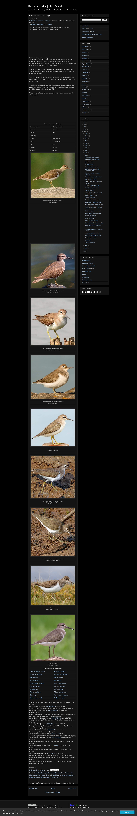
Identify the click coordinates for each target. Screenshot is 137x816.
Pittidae (84, 98)
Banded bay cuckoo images (92, 159)
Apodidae (84, 55)
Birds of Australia (34, 775)
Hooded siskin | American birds (93, 177)
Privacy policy (85, 282)
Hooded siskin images (91, 179)
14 (84, 122)
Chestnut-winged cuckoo (37, 671)
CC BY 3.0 (51, 730)
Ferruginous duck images (92, 157)
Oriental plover (89, 162)
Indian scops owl (59, 686)
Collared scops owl (36, 698)
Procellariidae (85, 101)
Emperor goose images (91, 195)
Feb (86, 136)
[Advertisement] (52, 43)
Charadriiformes (56, 775)
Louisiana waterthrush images (93, 233)
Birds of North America (88, 31)
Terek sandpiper (89, 164)
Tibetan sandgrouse (60, 692)
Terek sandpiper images (91, 167)
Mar (86, 138)
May (86, 143)
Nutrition (84, 274)
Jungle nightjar (34, 677)
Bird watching (50, 773)
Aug (86, 150)
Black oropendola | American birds (94, 204)
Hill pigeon (57, 680)
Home (53, 788)
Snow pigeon (34, 695)
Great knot (88, 240)
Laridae (84, 87)
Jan (86, 133)
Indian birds (33, 777)
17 (84, 129)
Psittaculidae (85, 104)
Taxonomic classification (36, 24)
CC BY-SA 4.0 (56, 718)
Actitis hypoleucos (39, 773)
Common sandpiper (68, 775)
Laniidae (84, 84)
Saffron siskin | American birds (93, 202)
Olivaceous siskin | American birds (94, 223)
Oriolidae (84, 92)
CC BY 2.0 (52, 753)
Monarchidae (85, 89)
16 (84, 126)
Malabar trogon (34, 680)
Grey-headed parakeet (61, 695)
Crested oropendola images (92, 185)
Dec (86, 248)
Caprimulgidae (86, 64)
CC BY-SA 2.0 (52, 710)
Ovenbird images (89, 190)
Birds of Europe (45, 775)
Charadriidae (85, 66)
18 (84, 131)
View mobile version (52, 792)
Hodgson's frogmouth (61, 674)
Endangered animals (87, 263)
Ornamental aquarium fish (89, 266)
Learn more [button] (19, 813)
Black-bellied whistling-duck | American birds (92, 169)
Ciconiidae (84, 69)
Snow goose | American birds (93, 213)
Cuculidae (84, 75)
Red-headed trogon (36, 692)
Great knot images (90, 242)
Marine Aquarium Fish (88, 268)
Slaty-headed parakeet (37, 683)
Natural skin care (86, 271)
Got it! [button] (127, 812)
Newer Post (33, 788)
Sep (86, 152)
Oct (86, 155)
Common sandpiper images (92, 200)
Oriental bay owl (35, 686)
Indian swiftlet (58, 689)
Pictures (39, 777)
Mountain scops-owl (36, 674)
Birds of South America (88, 28)
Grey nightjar (34, 689)
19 (84, 251)
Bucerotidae (85, 61)
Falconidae (85, 78)
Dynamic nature (86, 260)
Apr (86, 140)
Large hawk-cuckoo (60, 683)
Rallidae (84, 107)
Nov (86, 245)
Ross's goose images (90, 238)
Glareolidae (85, 81)
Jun (86, 145)
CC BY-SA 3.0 (50, 706)
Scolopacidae (54, 777)
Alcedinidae (85, 49)
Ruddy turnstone (89, 218)
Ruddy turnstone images (91, 220)
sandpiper (46, 777)
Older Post (72, 788)
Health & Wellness (87, 280)
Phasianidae (85, 95)
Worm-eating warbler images (92, 211)
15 (84, 124)
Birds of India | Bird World (46, 6)
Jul (86, 148)
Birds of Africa (59, 773)
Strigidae (84, 112)
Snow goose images (90, 215)
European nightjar (59, 671)
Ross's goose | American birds (93, 235)
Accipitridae (85, 46)
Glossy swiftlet (58, 677)
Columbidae (85, 72)
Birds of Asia (69, 773)
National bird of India (87, 37)
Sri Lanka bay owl (59, 698)
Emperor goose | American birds (93, 192)
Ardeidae (84, 58)
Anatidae (84, 52)
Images (50, 24)
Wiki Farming (85, 277)
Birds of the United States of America (92, 34)
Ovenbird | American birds (92, 188)
